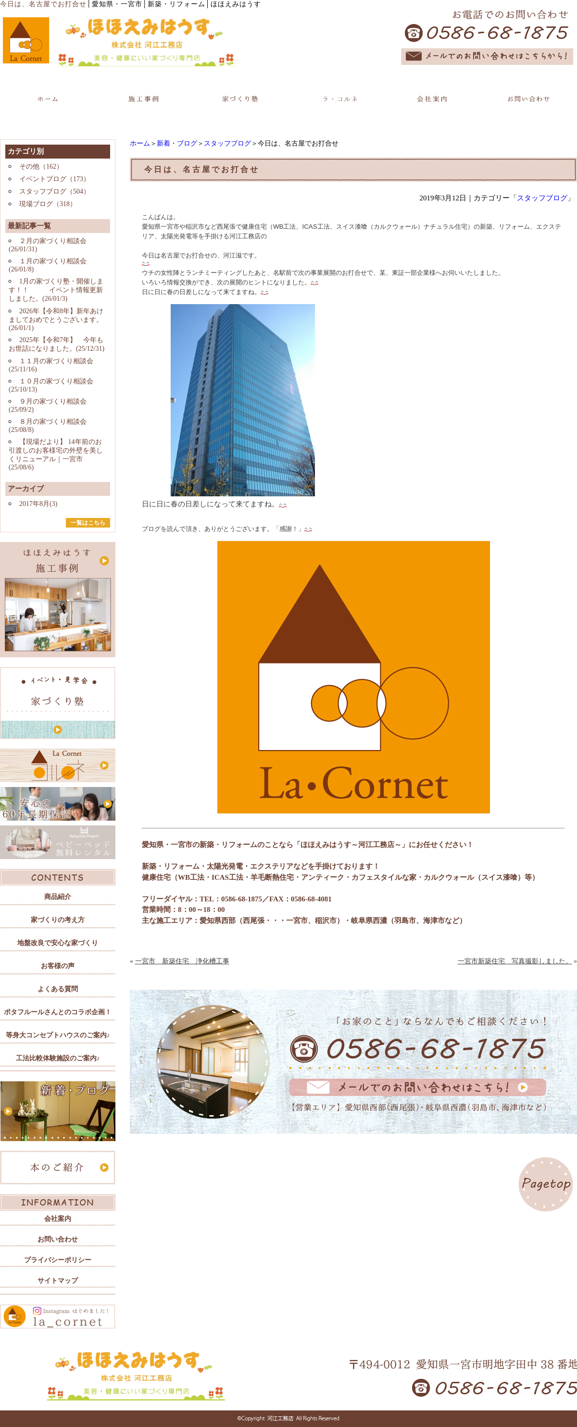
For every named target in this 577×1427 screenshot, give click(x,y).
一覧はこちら (88, 522)
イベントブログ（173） (54, 179)
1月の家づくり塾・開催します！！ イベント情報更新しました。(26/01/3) (56, 290)
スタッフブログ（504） (54, 191)
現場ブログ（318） (47, 204)
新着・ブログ (177, 143)
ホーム (140, 143)
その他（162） (41, 166)
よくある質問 (58, 989)
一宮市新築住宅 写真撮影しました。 (515, 961)
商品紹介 (57, 896)
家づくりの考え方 (58, 919)
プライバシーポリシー (57, 1260)
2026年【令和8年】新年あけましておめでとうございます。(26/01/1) (56, 320)
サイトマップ (58, 1280)
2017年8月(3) (38, 503)
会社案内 (57, 1218)
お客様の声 (58, 966)
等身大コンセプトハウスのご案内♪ (58, 1035)
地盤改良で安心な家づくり (57, 943)
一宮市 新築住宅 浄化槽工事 (182, 961)
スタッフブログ (227, 143)
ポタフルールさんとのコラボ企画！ (58, 1012)
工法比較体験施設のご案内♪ (58, 1058)
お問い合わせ (58, 1239)
